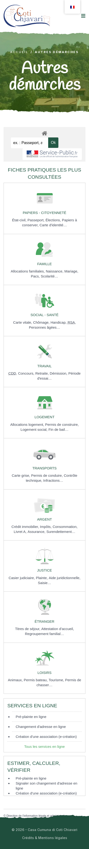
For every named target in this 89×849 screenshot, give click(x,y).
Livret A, (21, 532)
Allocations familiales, (28, 271)
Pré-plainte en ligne (31, 717)
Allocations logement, (27, 424)
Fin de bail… (58, 429)
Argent (44, 519)
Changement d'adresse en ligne (41, 727)
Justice (44, 570)
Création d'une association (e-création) (46, 737)
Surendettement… (60, 532)
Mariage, (71, 271)
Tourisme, (57, 680)
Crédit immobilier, (25, 527)
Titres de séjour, (28, 629)
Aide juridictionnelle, (64, 578)
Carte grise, (21, 475)
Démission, (59, 373)
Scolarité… (49, 276)
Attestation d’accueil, (57, 629)
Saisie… (44, 583)
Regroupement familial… (44, 634)
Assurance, (37, 532)
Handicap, (59, 322)
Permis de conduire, (47, 475)
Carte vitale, (23, 322)
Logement (44, 417)
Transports (44, 468)
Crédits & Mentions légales (44, 838)
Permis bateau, (36, 680)
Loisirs (44, 673)
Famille (44, 264)
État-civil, (20, 220)
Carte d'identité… (53, 225)
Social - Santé (45, 315)
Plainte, (42, 578)
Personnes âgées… (44, 327)
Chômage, (42, 322)
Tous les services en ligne (44, 747)
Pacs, (36, 276)
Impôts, (46, 527)
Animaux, (16, 680)
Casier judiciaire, (22, 578)
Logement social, (35, 429)
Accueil (19, 52)
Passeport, (37, 220)
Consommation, (65, 527)
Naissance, (55, 271)
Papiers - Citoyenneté (44, 213)
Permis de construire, (62, 424)
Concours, (26, 373)
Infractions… (53, 480)
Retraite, (42, 373)
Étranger (44, 621)
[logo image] (27, 16)
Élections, (54, 220)
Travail (44, 366)
